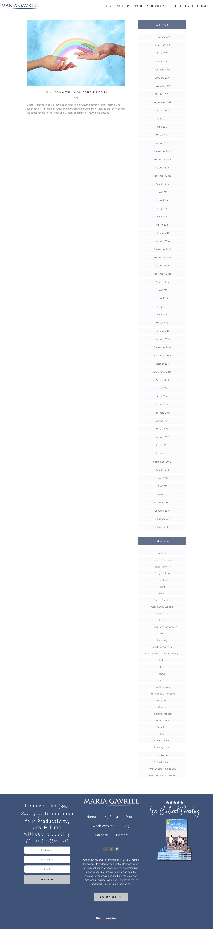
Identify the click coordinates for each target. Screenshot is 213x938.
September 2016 (162, 175)
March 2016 (162, 224)
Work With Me (156, 6)
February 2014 (162, 412)
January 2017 (162, 143)
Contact (202, 6)
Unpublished (162, 755)
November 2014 (162, 355)
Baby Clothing (162, 573)
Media (162, 666)
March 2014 (162, 404)
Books (162, 593)
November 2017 (162, 85)
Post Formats (162, 686)
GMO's (162, 633)
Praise (138, 6)
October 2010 (162, 453)
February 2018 (162, 69)
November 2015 (162, 257)
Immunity (162, 640)
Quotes (162, 707)
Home (109, 6)
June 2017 (162, 118)
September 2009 (162, 526)
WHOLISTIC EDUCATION (162, 775)
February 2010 (162, 502)
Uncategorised (162, 740)
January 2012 (162, 437)
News (162, 673)
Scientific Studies (162, 720)
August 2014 (162, 379)
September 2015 (162, 273)
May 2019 (162, 53)
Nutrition (162, 680)
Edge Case (162, 613)
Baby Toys (162, 579)
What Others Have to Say (162, 768)
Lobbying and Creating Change (162, 653)
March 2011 (162, 445)
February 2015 (162, 330)
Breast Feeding (162, 600)
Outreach (186, 6)
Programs (162, 700)
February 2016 (162, 233)
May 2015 (162, 306)
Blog (173, 6)
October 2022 (162, 36)
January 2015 (162, 339)
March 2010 (162, 494)
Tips (162, 733)
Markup (162, 660)
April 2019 (162, 61)
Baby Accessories (162, 559)
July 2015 (162, 290)
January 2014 (162, 420)
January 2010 (162, 510)
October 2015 (162, 265)
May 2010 (162, 486)
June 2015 (162, 298)
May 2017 (162, 126)
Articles (162, 553)
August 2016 (162, 183)
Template (162, 727)
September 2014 (162, 371)
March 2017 (162, 134)
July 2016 (162, 192)
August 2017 (162, 110)
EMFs (162, 620)
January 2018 (162, 77)
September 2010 (162, 461)
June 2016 (162, 200)
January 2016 (162, 241)
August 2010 (162, 469)
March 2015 (162, 322)
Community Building (162, 606)
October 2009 (162, 518)
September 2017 (162, 102)
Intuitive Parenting (162, 646)
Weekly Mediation (162, 762)
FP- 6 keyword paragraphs (162, 626)
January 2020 (162, 45)
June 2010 (162, 477)
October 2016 (162, 167)
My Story (123, 6)
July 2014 (162, 388)
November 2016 (162, 159)
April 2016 (162, 216)
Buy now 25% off (111, 897)
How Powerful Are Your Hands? (75, 92)
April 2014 (162, 396)
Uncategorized (162, 747)
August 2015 (162, 281)
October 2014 (162, 363)
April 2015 (162, 314)
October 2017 (162, 94)
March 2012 (162, 428)
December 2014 (162, 347)
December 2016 (162, 151)
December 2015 (162, 249)
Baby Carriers (162, 566)
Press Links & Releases (162, 693)
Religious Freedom (162, 713)
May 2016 (162, 208)
